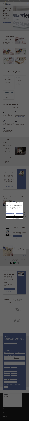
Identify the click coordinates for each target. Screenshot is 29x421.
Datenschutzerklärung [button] (15, 218)
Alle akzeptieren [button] (14, 213)
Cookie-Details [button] (11, 218)
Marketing (20, 211)
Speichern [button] (14, 215)
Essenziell (7, 211)
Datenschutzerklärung (13, 209)
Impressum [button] (18, 218)
